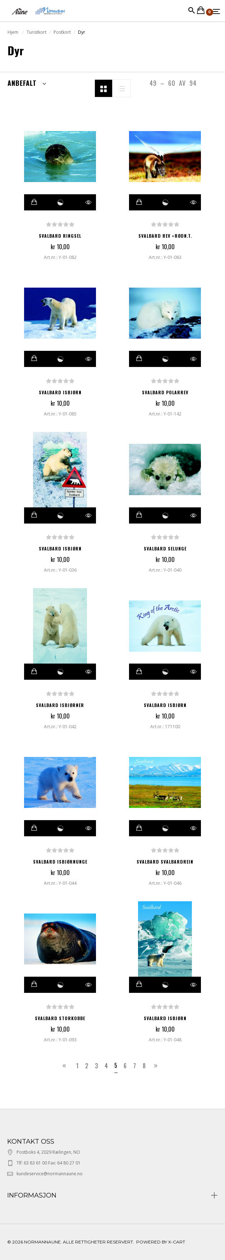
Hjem (13, 32)
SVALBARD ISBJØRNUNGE (60, 862)
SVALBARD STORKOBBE (60, 1018)
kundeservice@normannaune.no (50, 1174)
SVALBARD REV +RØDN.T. (165, 236)
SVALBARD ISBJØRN (60, 392)
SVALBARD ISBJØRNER (60, 705)
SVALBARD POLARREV (165, 392)
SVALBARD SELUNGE (165, 548)
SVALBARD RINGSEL (60, 236)
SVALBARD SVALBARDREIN (165, 862)
